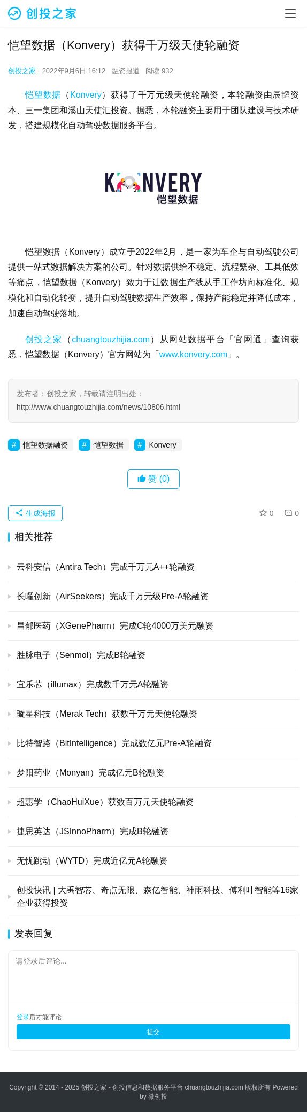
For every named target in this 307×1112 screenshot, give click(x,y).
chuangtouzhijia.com (111, 339)
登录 (23, 1017)
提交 (153, 1032)
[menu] (290, 13)
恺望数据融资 (45, 445)
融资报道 (126, 71)
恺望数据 (43, 94)
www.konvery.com (193, 354)
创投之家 (22, 71)
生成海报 (35, 513)
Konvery (86, 94)
